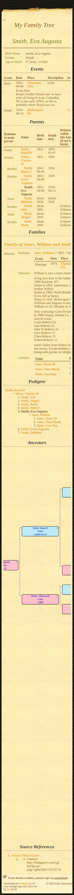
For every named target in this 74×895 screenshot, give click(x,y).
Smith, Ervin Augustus (27, 179)
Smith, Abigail (26, 215)
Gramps (24, 883)
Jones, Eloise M (45, 364)
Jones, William (43, 253)
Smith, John (26, 207)
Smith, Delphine (27, 200)
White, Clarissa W (26, 160)
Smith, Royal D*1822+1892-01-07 (40, 531)
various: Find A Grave (25, 855)
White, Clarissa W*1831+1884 (40, 599)
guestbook (61, 878)
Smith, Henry (26, 223)
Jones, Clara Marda (47, 369)
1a (68, 110)
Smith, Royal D (26, 150)
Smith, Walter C (26, 169)
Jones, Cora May (45, 374)
